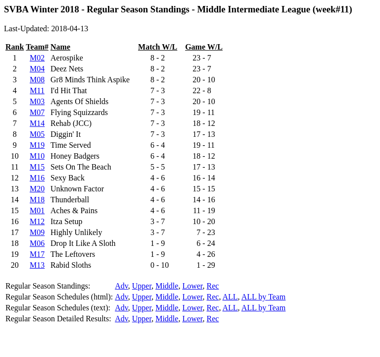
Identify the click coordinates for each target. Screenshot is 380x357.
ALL (230, 297)
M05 (37, 134)
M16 (37, 178)
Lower (192, 286)
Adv (121, 286)
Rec (213, 286)
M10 (37, 156)
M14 (37, 123)
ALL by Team (263, 297)
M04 (37, 68)
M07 (37, 112)
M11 (37, 90)
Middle (166, 286)
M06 (37, 243)
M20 (37, 188)
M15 (37, 167)
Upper (141, 286)
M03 (37, 101)
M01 (37, 210)
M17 (37, 254)
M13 (37, 265)
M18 (37, 199)
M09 (37, 232)
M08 (37, 79)
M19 (37, 145)
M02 (37, 58)
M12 (37, 221)
